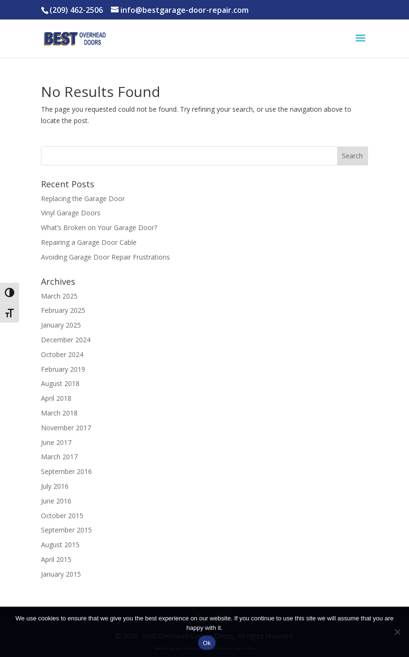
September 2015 (66, 529)
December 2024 (65, 339)
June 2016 (56, 500)
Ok (207, 643)
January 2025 (61, 324)
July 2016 (55, 486)
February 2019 (63, 369)
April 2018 (56, 398)
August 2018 (60, 383)
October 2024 (62, 354)
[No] (397, 632)
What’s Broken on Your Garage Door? (99, 227)
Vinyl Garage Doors (70, 212)
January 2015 (61, 574)
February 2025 (63, 310)
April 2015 (56, 559)
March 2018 (59, 412)
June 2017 (56, 442)
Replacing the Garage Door (83, 198)
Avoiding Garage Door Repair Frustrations (105, 256)
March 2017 (59, 456)
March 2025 (59, 295)
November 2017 (66, 427)
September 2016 (66, 471)
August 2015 (60, 544)
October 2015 (62, 515)
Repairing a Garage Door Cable (89, 242)
